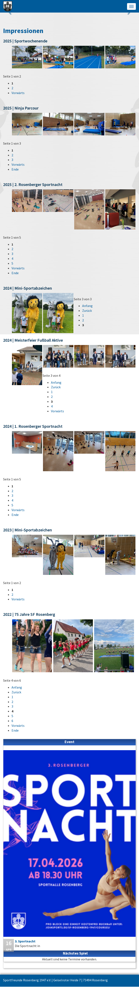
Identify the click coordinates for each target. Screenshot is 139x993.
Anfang (87, 306)
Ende (15, 169)
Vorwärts (18, 93)
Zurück (87, 310)
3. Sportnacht (25, 941)
